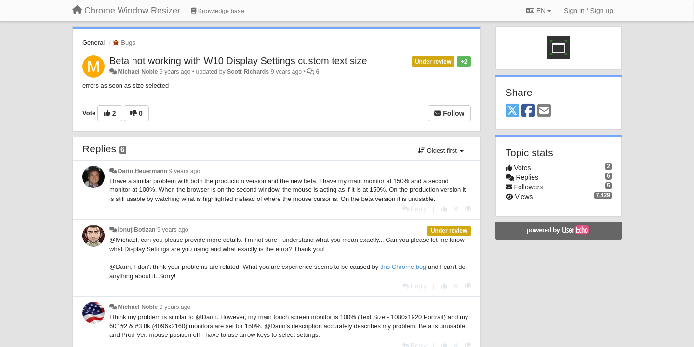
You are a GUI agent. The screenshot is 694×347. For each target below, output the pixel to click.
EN (538, 10)
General (93, 42)
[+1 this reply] (444, 209)
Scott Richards (248, 71)
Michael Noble (138, 71)
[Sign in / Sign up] (588, 10)
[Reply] (414, 209)
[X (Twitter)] (512, 111)
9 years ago (184, 171)
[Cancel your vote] (456, 209)
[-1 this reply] (468, 209)
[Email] (544, 111)
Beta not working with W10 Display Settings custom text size (238, 60)
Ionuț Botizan (136, 230)
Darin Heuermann (142, 171)
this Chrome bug (403, 266)
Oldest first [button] (440, 150)
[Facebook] (528, 111)
